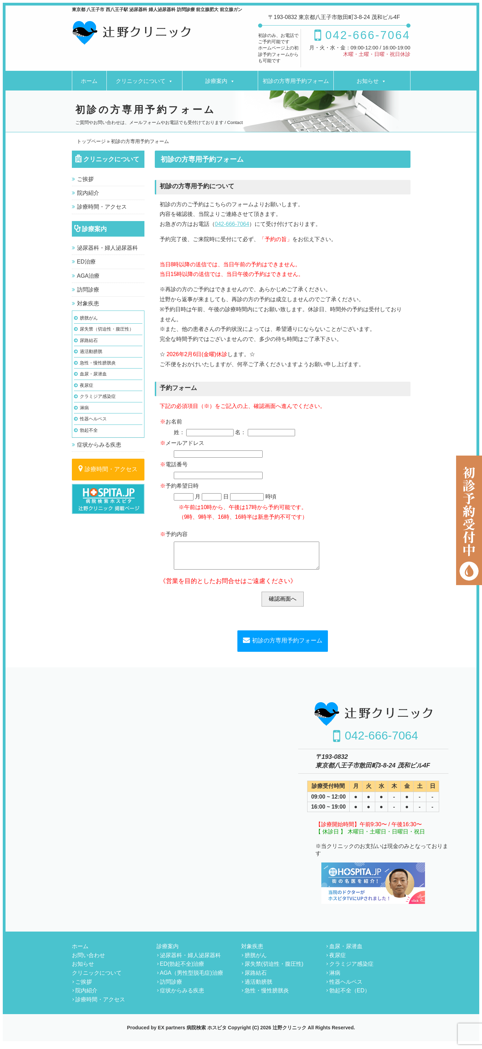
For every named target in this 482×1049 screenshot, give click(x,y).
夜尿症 (86, 385)
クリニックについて (141, 81)
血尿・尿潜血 (93, 373)
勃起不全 (89, 430)
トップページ (91, 141)
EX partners (171, 1033)
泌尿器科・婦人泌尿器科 (107, 248)
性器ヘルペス (93, 418)
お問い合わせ (88, 960)
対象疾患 (88, 303)
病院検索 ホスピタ (207, 1033)
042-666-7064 (232, 224)
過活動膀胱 (91, 351)
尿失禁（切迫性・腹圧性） (107, 329)
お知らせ (368, 81)
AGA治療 (88, 276)
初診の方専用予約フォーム (296, 81)
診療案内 (216, 81)
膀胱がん (89, 318)
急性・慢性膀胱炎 (98, 362)
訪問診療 (88, 290)
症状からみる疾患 (99, 445)
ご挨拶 (85, 179)
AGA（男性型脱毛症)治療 (191, 978)
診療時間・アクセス (102, 207)
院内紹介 (88, 193)
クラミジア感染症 (98, 396)
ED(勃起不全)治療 (182, 969)
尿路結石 (89, 340)
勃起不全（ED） (349, 996)
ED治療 (86, 262)
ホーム (89, 81)
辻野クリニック (289, 1033)
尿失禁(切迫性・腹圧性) (274, 969)
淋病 (84, 407)
